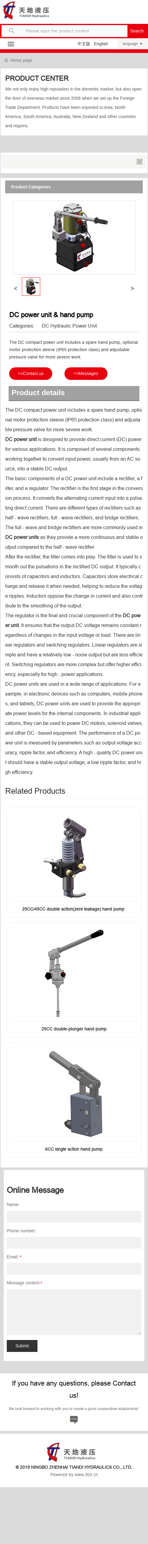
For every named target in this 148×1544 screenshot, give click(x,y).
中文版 (83, 43)
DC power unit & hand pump (51, 315)
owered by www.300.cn (75, 1474)
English (101, 43)
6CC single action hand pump (74, 1149)
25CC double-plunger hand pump (74, 1028)
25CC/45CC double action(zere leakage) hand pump (74, 909)
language (130, 44)
